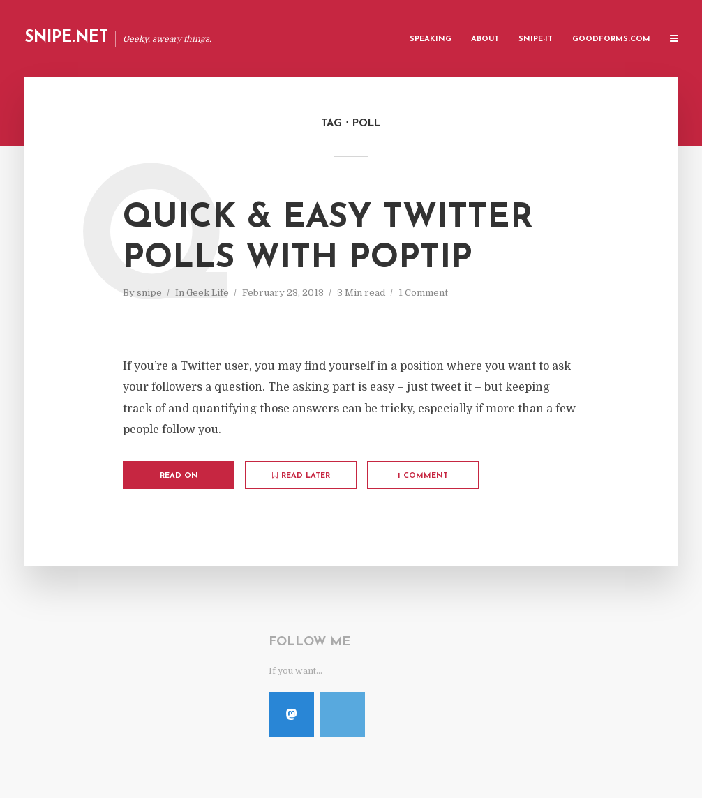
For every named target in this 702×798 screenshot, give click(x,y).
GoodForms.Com (611, 39)
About (485, 39)
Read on (179, 476)
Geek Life (207, 292)
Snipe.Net (66, 38)
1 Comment (423, 292)
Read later (301, 476)
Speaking (430, 39)
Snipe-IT (535, 39)
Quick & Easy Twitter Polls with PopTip (328, 239)
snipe (149, 292)
